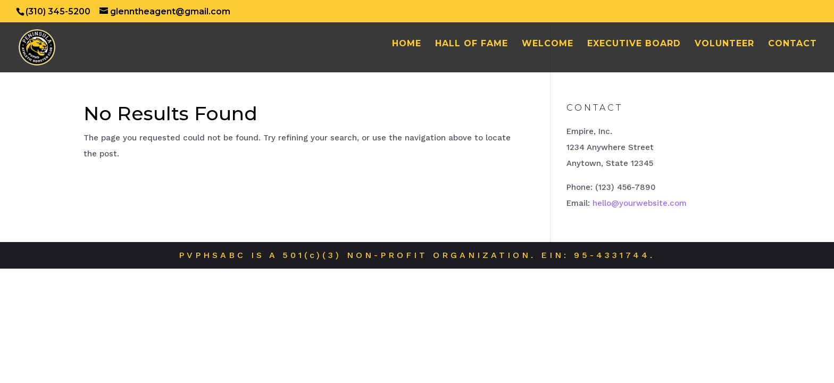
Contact (792, 44)
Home (406, 44)
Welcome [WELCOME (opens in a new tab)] (547, 44)
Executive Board (634, 44)
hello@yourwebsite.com (640, 203)
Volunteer (724, 44)
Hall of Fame (471, 44)
